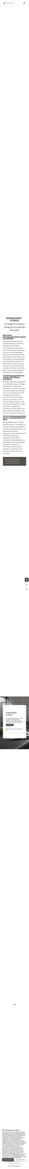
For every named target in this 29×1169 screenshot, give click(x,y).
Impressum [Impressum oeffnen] (18, 1166)
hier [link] (7, 730)
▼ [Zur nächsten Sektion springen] (27, 589)
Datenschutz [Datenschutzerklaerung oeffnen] (11, 1166)
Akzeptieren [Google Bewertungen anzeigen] (10, 725)
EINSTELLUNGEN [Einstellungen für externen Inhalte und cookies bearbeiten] (14, 1163)
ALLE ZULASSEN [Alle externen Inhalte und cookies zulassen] (8, 1160)
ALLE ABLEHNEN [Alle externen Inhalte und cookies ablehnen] (20, 1160)
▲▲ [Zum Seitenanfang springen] (14, 1004)
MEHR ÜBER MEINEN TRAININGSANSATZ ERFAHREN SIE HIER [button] (13, 461)
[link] (9, 3)
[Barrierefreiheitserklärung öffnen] (27, 580)
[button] (24, 4)
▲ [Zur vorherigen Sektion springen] (27, 584)
